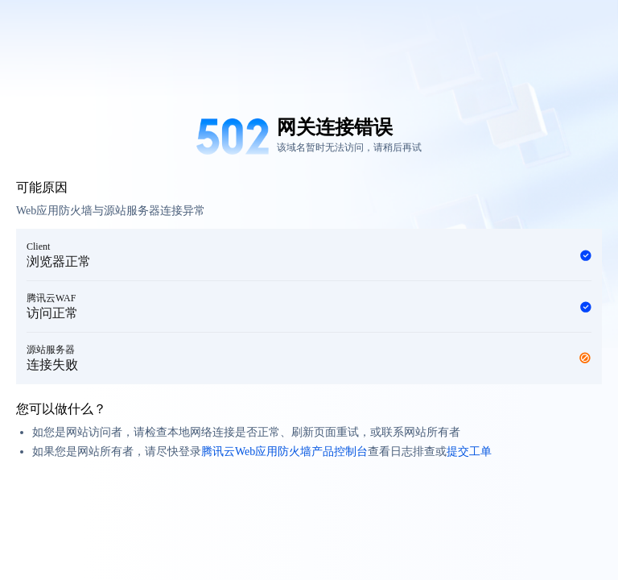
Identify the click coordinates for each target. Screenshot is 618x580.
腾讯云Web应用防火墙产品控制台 (284, 451)
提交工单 (469, 451)
